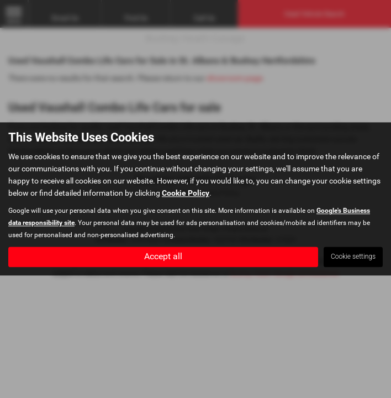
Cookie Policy (185, 193)
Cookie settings (353, 257)
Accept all (163, 257)
